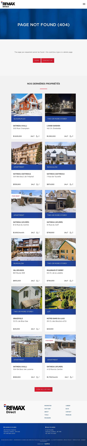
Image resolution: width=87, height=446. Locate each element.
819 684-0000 (10, 433)
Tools (46, 414)
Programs (47, 418)
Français (68, 414)
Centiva (47, 443)
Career (68, 405)
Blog (67, 408)
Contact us (47, 60)
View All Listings (43, 389)
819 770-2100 (52, 433)
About (46, 411)
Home (37, 60)
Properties (47, 405)
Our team (47, 408)
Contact (68, 411)
